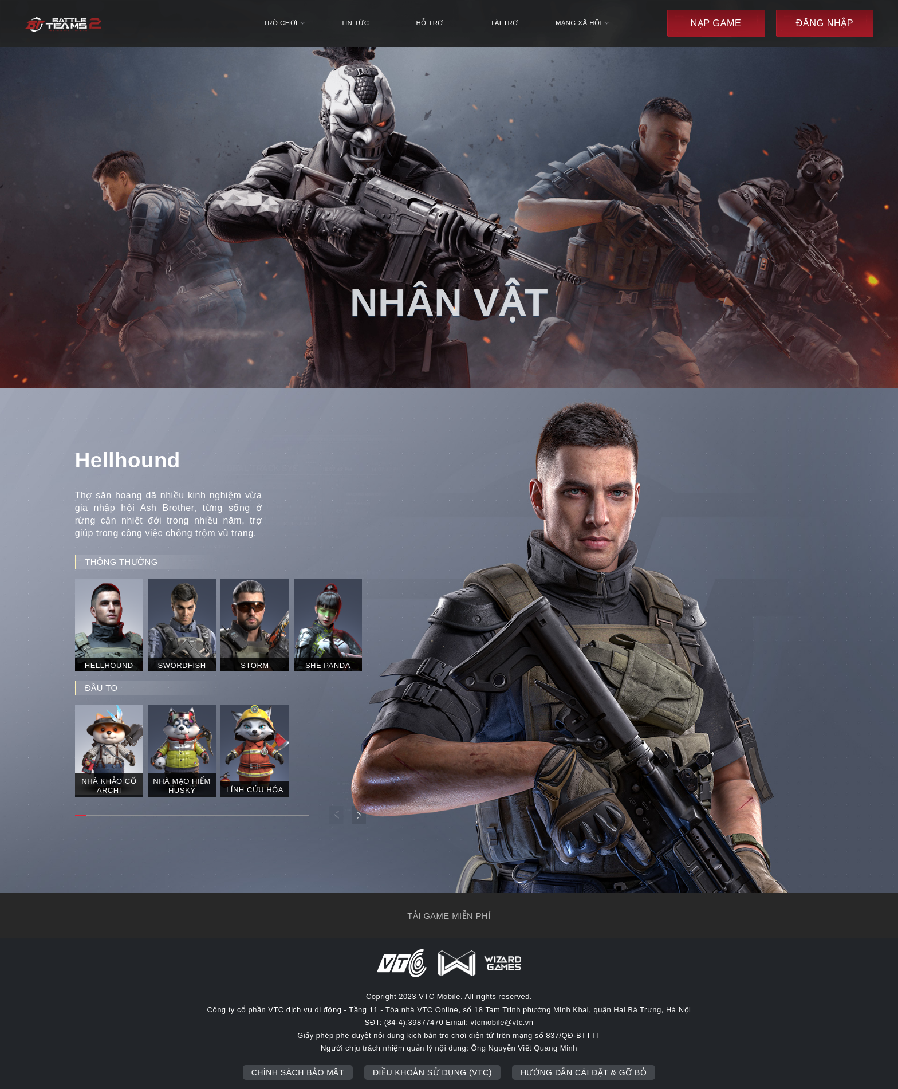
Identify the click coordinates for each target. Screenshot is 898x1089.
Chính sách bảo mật (297, 1072)
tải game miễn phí (448, 916)
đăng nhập (824, 23)
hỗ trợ (429, 22)
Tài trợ (504, 22)
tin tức (355, 22)
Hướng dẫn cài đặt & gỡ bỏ (584, 1072)
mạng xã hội (582, 22)
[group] (109, 624)
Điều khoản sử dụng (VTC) (432, 1072)
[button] (359, 815)
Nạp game (715, 23)
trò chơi (284, 22)
